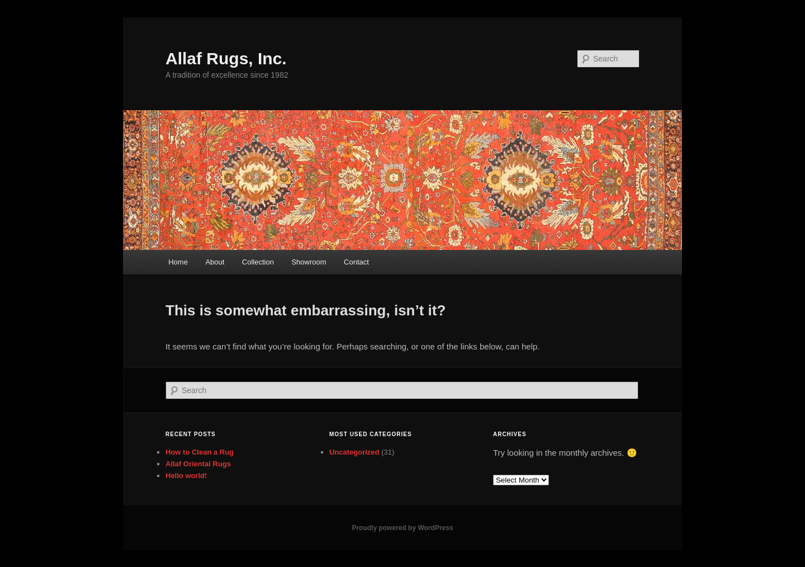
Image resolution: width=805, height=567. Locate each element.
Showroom (308, 262)
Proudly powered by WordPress (402, 528)
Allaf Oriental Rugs (198, 464)
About (214, 262)
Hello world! (186, 475)
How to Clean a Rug (199, 452)
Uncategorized (354, 452)
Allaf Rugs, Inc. (226, 58)
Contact (356, 262)
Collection (258, 262)
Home (178, 262)
